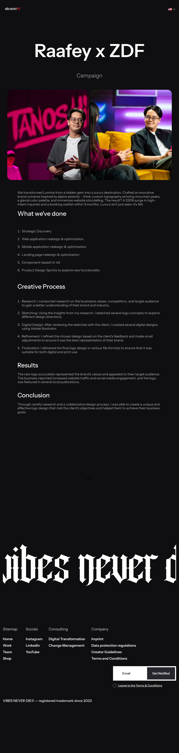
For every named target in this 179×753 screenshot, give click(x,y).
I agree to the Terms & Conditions (140, 685)
